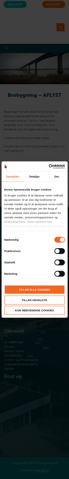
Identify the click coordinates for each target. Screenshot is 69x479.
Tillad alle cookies (34, 289)
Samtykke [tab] (12, 176)
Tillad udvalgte (34, 299)
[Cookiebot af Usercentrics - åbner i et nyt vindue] (49, 166)
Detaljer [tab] (34, 176)
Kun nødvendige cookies (34, 310)
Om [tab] (56, 176)
